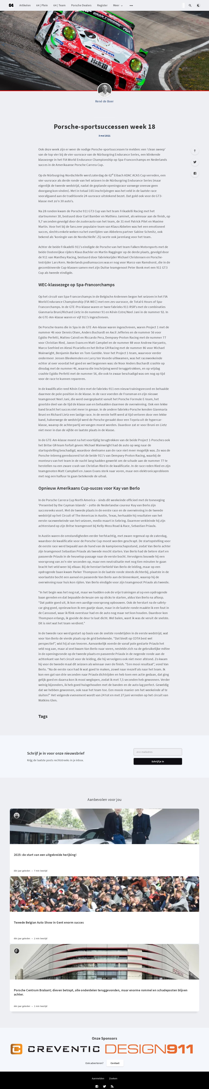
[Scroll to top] (195, 151)
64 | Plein (42, 5)
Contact (115, 1063)
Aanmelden (98, 1078)
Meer (118, 5)
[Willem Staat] (17, 883)
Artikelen (25, 5)
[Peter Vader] (17, 815)
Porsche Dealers (81, 5)
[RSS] (112, 1086)
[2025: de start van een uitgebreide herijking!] (104, 860)
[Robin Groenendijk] (17, 951)
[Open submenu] (131, 5)
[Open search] (190, 5)
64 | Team (59, 5)
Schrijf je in (158, 761)
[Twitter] (195, 162)
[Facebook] (195, 173)
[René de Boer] (105, 91)
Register (102, 5)
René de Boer (104, 101)
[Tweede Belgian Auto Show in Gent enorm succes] (104, 928)
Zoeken (113, 1078)
